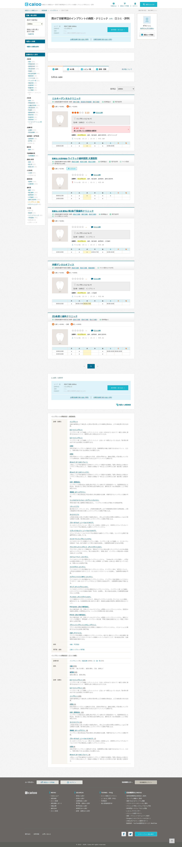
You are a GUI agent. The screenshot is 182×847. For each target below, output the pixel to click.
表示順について (127, 69)
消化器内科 (31, 68)
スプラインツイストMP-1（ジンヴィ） (81, 576)
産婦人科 (31, 166)
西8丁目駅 (76, 102)
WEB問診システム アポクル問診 (136, 808)
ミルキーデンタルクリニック (66, 98)
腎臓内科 (31, 87)
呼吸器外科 (31, 103)
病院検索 (44, 10)
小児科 (30, 173)
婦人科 (30, 164)
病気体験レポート (56, 803)
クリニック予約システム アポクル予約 (138, 806)
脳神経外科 (31, 112)
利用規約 (104, 801)
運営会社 (28, 834)
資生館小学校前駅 (86, 102)
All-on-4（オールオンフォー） (79, 462)
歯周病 (72, 672)
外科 (29, 100)
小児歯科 (31, 197)
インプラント (54, 10)
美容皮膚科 (31, 132)
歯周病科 (31, 195)
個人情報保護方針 (106, 803)
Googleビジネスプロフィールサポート (138, 818)
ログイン (135, 6)
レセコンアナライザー (133, 811)
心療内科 (31, 184)
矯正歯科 (31, 192)
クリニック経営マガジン (134, 813)
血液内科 (31, 85)
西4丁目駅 (96, 102)
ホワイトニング (33, 204)
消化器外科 (31, 107)
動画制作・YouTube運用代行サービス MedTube (141, 823)
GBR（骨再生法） (75, 482)
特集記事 (54, 806)
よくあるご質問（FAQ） (109, 798)
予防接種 (31, 217)
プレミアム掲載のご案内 (134, 798)
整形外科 (31, 114)
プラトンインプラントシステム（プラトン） (83, 625)
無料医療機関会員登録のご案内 (136, 796)
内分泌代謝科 (32, 73)
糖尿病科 (31, 76)
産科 (29, 162)
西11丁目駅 (91, 161)
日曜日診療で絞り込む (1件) (103, 39)
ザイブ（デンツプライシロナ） (79, 587)
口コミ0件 (97, 175)
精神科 (30, 181)
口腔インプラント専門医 (77, 649)
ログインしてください (147, 28)
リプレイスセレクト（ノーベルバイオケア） (83, 530)
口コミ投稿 (54, 811)
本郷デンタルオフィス (63, 264)
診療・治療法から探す (83, 811)
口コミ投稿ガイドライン (109, 796)
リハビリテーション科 (35, 122)
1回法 (71, 446)
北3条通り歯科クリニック (64, 316)
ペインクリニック (33, 215)
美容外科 (31, 119)
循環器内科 (31, 66)
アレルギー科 (32, 80)
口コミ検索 (54, 801)
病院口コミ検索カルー (31, 10)
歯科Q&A (54, 808)
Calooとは (113, 6)
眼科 (29, 149)
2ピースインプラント (76, 430)
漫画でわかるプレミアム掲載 (135, 801)
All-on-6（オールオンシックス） (80, 472)
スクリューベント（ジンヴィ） (79, 557)
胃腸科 (30, 71)
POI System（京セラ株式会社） (79, 606)
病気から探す (80, 796)
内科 (29, 61)
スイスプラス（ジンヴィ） (78, 567)
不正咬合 (76, 644)
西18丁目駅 (83, 161)
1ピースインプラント (76, 438)
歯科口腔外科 (32, 199)
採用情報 (36, 834)
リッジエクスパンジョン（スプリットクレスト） (84, 500)
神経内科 (31, 83)
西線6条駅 (91, 268)
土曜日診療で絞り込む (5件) (79, 39)
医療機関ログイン (146, 782)
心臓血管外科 (32, 105)
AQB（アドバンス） (76, 633)
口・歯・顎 (97, 661)
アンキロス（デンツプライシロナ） (80, 597)
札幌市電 (31, 34)
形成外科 (31, 117)
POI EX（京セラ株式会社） (78, 615)
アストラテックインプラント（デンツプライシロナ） (86, 547)
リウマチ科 (31, 78)
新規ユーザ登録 (124, 6)
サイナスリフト (74, 514)
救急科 (30, 213)
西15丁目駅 (75, 161)
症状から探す (80, 798)
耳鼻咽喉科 (31, 155)
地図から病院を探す (33, 46)
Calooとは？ (55, 796)
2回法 (71, 454)
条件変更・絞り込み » (118, 29)
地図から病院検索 (125, 405)
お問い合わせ (46, 834)
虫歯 (71, 644)
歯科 (29, 190)
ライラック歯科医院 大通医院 (74, 158)
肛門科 (30, 141)
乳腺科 (30, 110)
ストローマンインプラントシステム (80, 539)
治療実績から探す (81, 801)
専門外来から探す (81, 806)
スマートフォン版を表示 (146, 834)
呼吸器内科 (31, 64)
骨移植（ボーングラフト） (78, 492)
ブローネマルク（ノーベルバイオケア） (82, 522)
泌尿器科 (31, 138)
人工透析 (31, 90)
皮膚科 (30, 130)
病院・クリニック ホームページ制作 (137, 816)
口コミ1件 (99, 113)
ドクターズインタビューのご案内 (137, 803)
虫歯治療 (84, 661)
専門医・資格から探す (83, 803)
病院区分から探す (81, 808)
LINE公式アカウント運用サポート (137, 821)
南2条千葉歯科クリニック (73, 211)
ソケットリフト (74, 506)
